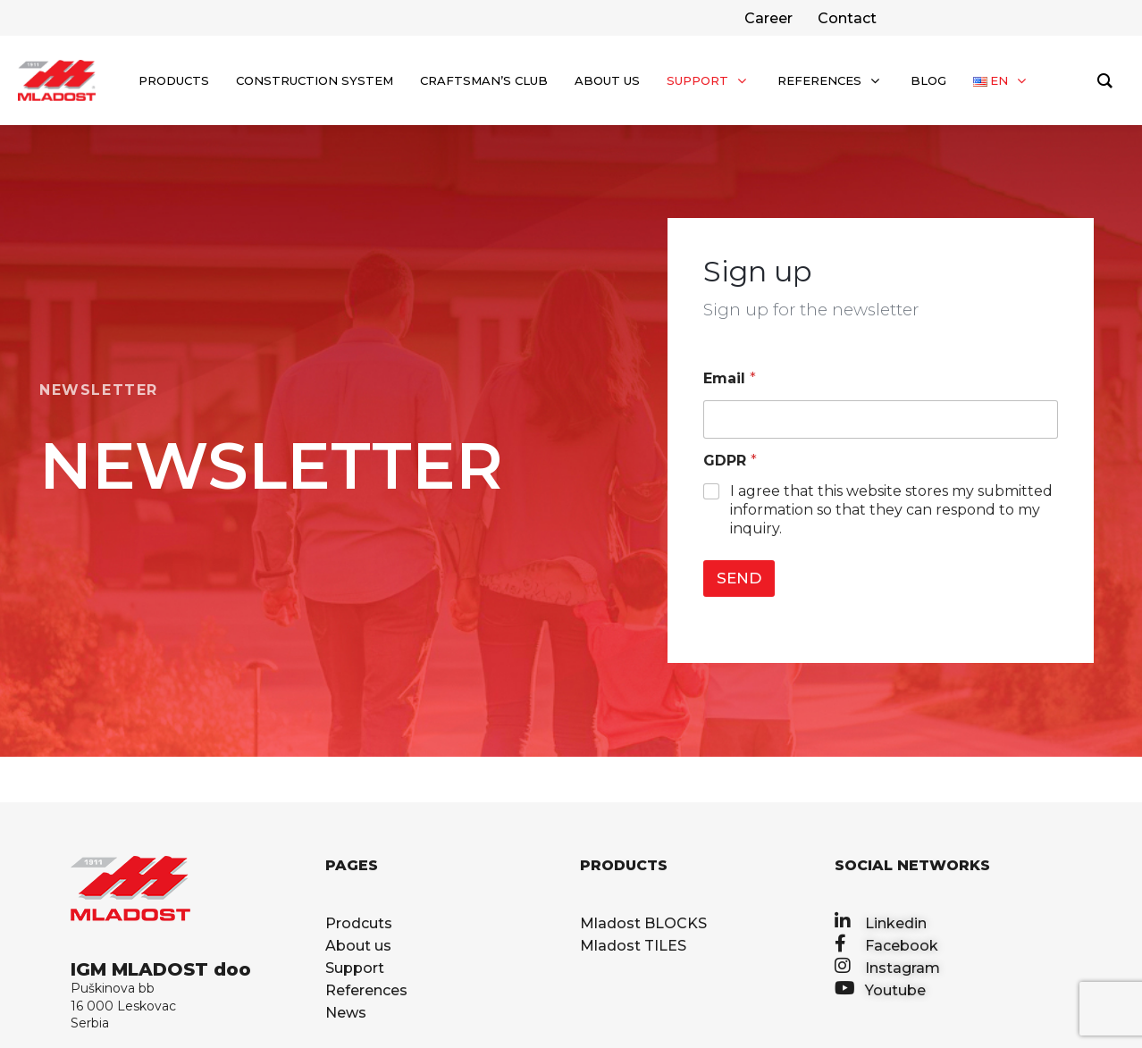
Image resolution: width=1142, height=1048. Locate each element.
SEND (739, 578)
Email (729, 378)
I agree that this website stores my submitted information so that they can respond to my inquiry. (891, 509)
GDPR (730, 460)
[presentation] (817, 618)
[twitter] (767, 18)
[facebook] (845, 18)
